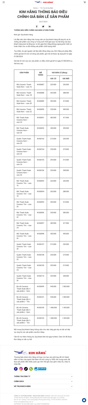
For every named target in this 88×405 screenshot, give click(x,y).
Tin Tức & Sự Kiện (46, 8)
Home (35, 8)
